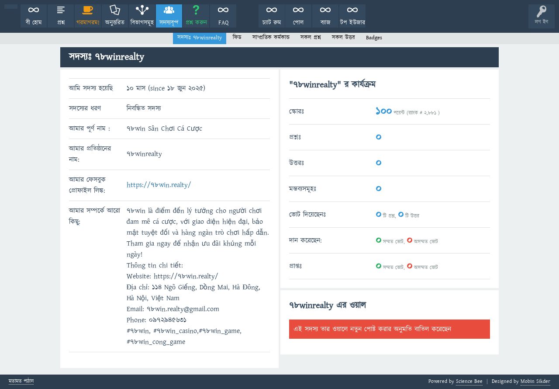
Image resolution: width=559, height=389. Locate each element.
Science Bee (469, 381)
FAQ (223, 22)
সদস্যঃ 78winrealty (199, 38)
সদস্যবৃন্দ (169, 22)
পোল (298, 22)
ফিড (237, 38)
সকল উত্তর (343, 38)
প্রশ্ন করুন (196, 22)
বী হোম (34, 22)
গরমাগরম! (88, 22)
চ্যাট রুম (271, 22)
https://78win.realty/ (159, 185)
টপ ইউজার (352, 22)
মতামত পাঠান (21, 382)
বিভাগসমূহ (142, 22)
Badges (374, 38)
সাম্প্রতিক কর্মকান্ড (271, 38)
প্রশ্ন (61, 22)
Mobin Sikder (535, 381)
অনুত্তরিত (114, 22)
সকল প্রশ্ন (310, 38)
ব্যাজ (326, 22)
